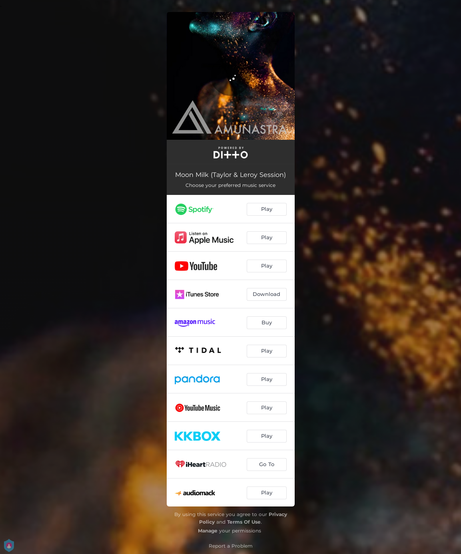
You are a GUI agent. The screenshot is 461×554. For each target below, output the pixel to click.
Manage (208, 531)
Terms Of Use (244, 522)
